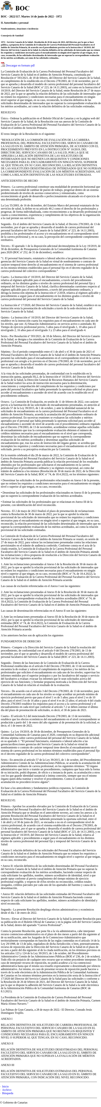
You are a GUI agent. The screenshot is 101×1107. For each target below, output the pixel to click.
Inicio (5, 1086)
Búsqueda (7, 1093)
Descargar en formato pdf (20, 65)
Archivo (6, 1089)
